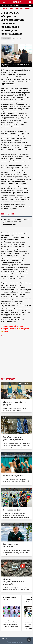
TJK (8, 5)
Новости (4, 9)
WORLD (17, 5)
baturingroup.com (18, 642)
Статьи (11, 9)
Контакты (4, 638)
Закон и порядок (16, 38)
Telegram (24, 329)
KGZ (6, 5)
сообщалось (6, 149)
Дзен (6, 331)
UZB (14, 5)
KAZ (3, 5)
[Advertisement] (16, 360)
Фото (21, 9)
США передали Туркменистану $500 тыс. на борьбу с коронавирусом (16, 221)
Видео (17, 9)
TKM (11, 5)
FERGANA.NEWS (16, 2)
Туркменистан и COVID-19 (7, 41)
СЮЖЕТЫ (27, 9)
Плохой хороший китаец (9, 599)
